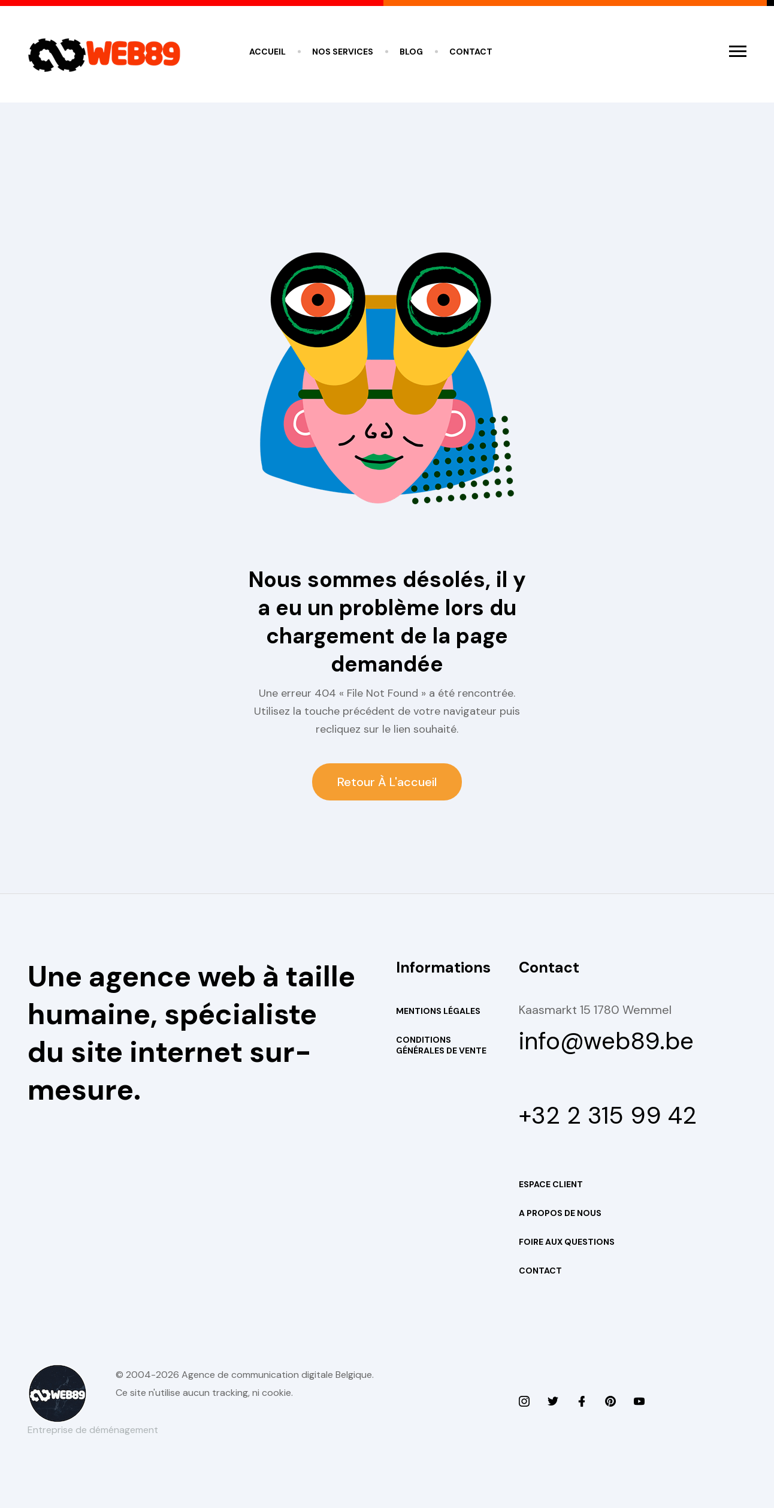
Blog (411, 51)
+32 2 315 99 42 (608, 1115)
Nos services (342, 51)
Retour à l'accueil (387, 782)
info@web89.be (606, 1041)
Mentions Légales (438, 1011)
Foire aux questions (567, 1241)
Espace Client (551, 1184)
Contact (470, 51)
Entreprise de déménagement (93, 1429)
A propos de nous (560, 1213)
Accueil (267, 51)
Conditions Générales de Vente (441, 1045)
